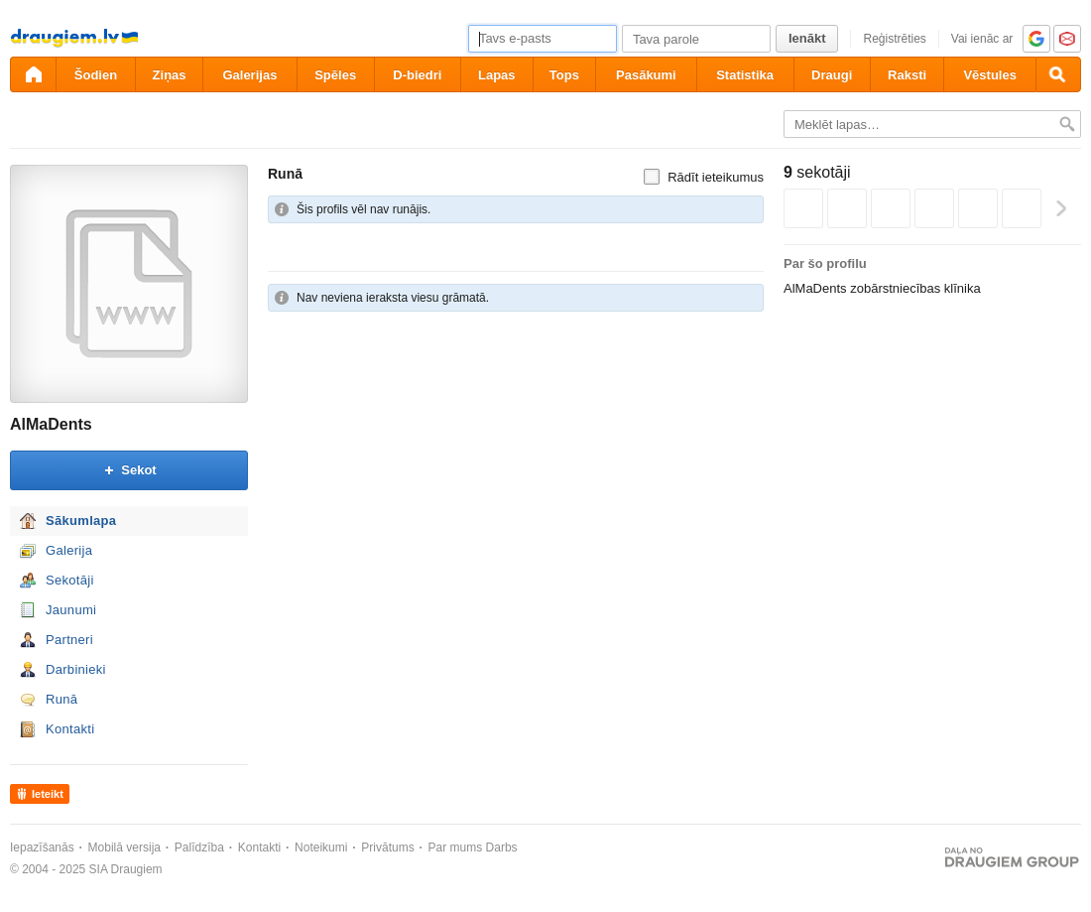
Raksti (907, 74)
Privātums (387, 847)
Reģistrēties (894, 39)
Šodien (95, 74)
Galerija (69, 550)
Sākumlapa (81, 520)
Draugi (831, 74)
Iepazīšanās (42, 847)
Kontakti (70, 728)
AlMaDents (51, 424)
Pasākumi (646, 74)
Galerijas (249, 74)
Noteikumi (321, 847)
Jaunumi (71, 609)
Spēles (335, 74)
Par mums (455, 847)
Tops (564, 74)
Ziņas (169, 74)
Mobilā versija (124, 847)
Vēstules (989, 74)
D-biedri (417, 74)
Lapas (497, 74)
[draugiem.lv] (33, 74)
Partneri (69, 639)
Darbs (502, 847)
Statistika (745, 74)
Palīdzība (199, 847)
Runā (61, 699)
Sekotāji (70, 580)
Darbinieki (76, 669)
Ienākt (807, 38)
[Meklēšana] (1058, 74)
